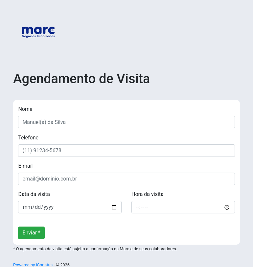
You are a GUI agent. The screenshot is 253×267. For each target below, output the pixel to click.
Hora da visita (147, 194)
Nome (25, 109)
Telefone (28, 137)
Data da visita (34, 194)
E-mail (25, 166)
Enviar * (31, 233)
